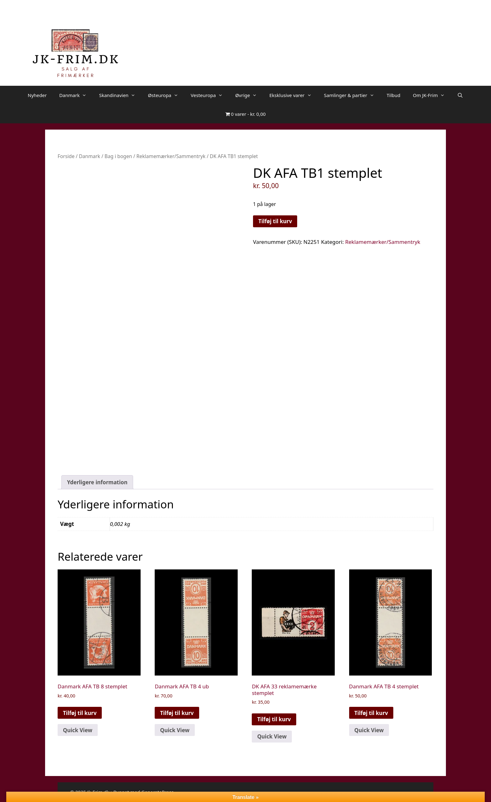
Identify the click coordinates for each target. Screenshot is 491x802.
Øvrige (249, 95)
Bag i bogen (118, 156)
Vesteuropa (210, 95)
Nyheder (37, 95)
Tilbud (394, 95)
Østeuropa (166, 95)
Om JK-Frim (432, 95)
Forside (66, 156)
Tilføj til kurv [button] (79, 713)
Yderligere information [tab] (97, 482)
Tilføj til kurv (275, 221)
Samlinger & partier (352, 95)
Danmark (76, 95)
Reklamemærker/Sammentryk (171, 156)
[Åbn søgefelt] (460, 95)
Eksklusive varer (293, 95)
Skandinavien (120, 95)
